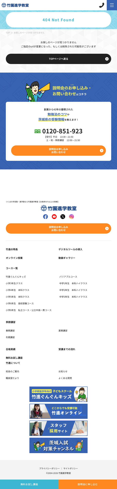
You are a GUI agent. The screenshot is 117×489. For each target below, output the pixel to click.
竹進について (13, 363)
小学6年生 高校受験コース (20, 303)
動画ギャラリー (66, 258)
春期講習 (10, 330)
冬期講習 (10, 337)
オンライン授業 (14, 258)
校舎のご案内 (12, 371)
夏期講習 (62, 330)
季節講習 (10, 322)
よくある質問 (65, 378)
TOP (8, 32)
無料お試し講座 (29, 484)
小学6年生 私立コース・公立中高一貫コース (28, 310)
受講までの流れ (66, 349)
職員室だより (12, 378)
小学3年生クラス (14, 283)
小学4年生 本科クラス (17, 290)
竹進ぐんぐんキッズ (16, 276)
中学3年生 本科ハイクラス (73, 296)
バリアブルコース (68, 276)
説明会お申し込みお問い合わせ (58, 150)
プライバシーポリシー (49, 468)
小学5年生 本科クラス (17, 296)
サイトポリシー (70, 468)
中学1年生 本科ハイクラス (73, 283)
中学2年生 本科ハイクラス (73, 290)
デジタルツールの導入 (70, 249)
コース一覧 (12, 268)
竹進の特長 (12, 249)
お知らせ (62, 371)
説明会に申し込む (88, 484)
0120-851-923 (62, 130)
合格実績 (10, 349)
